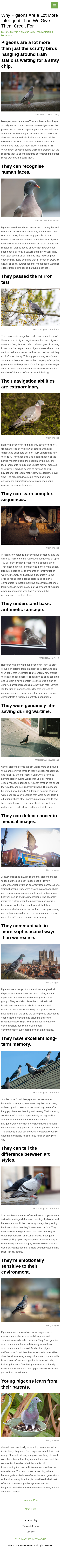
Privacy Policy (30, 1520)
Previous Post (30, 1500)
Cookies (30, 1531)
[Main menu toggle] (54, 5)
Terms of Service (30, 1526)
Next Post (30, 1509)
